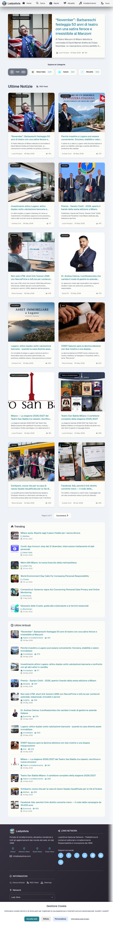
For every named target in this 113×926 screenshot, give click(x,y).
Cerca (40, 3)
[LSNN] (100, 855)
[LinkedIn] (92, 855)
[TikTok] (84, 855)
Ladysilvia (19, 831)
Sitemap (46, 882)
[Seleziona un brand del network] (32, 897)
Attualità (69, 3)
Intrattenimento (88, 3)
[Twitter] (76, 855)
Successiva (62, 515)
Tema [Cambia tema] (106, 3)
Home (27, 3)
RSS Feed (42, 86)
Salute (55, 3)
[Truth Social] (60, 862)
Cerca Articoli (17, 882)
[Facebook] (60, 855)
